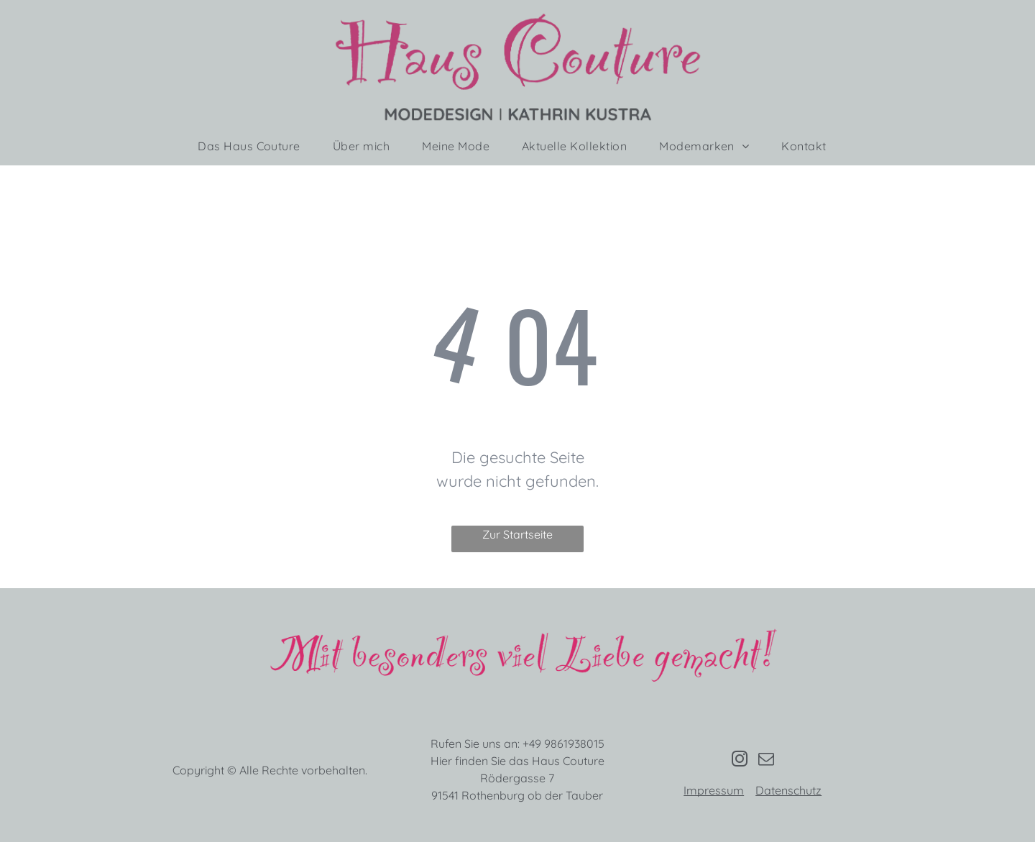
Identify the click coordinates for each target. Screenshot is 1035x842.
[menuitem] (254, 146)
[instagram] (739, 760)
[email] (766, 760)
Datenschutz (788, 790)
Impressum (714, 790)
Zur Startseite (517, 534)
